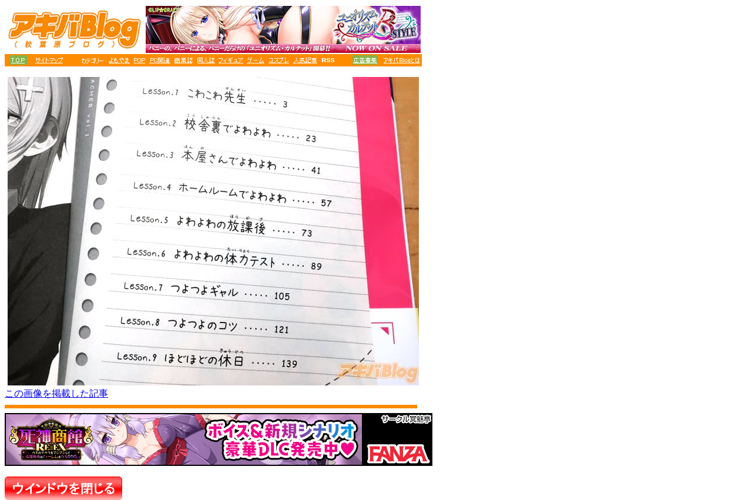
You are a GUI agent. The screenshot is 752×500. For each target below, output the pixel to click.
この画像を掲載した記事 (56, 393)
